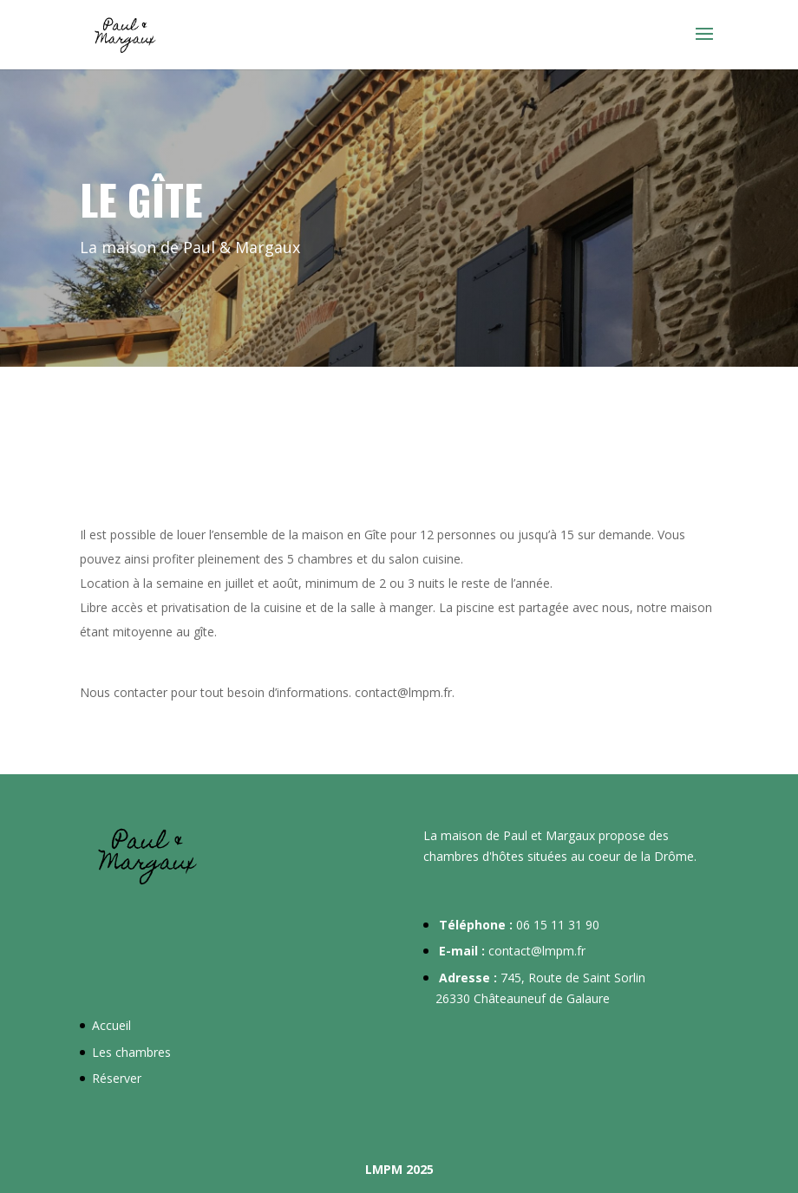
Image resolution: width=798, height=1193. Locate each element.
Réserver (116, 1078)
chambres (143, 1052)
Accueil (111, 1025)
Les (103, 1052)
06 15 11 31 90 (557, 924)
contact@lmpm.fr (536, 950)
